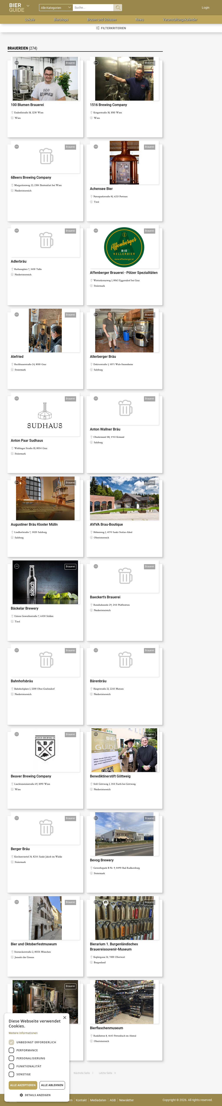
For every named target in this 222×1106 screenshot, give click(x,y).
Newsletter (126, 1100)
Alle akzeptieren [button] (23, 1085)
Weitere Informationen (23, 1033)
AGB (113, 1100)
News (139, 19)
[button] (37, 1094)
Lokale (30, 19)
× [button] (64, 1017)
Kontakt (81, 1100)
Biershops (61, 19)
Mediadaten (98, 1100)
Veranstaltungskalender (180, 19)
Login (205, 7)
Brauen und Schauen (101, 19)
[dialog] (36, 1057)
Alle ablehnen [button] (52, 1085)
